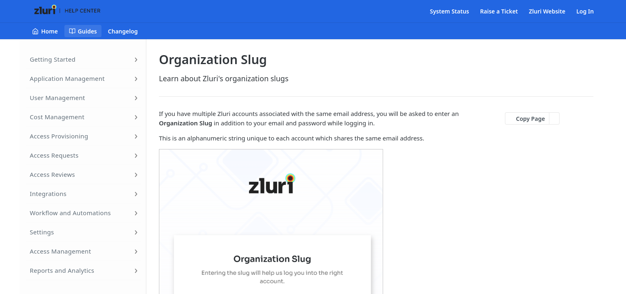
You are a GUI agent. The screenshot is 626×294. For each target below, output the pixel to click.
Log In (585, 11)
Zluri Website (547, 11)
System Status (449, 11)
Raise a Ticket (499, 11)
